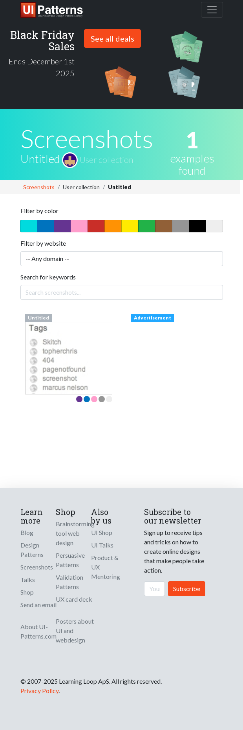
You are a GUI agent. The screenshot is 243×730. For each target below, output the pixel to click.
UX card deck (74, 599)
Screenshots (39, 187)
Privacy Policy (39, 690)
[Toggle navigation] (212, 10)
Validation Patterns (69, 581)
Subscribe (186, 588)
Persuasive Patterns (70, 559)
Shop (27, 592)
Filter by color (39, 210)
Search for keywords (48, 277)
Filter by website (43, 243)
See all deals (112, 38)
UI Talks (102, 545)
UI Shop (101, 532)
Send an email (38, 604)
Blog (26, 532)
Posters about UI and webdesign (75, 630)
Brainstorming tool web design (75, 533)
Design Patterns (32, 549)
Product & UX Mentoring (105, 567)
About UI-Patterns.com (38, 631)
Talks (27, 579)
